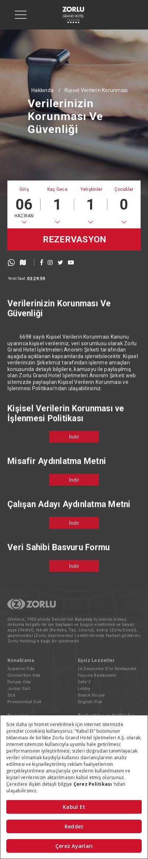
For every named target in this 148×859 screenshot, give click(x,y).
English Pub (90, 702)
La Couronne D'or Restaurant (107, 668)
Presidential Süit (24, 702)
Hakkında (42, 90)
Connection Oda (24, 675)
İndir (74, 446)
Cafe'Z (84, 682)
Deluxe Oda (19, 682)
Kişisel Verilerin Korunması (96, 90)
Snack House (91, 695)
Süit (11, 695)
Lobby (84, 688)
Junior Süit (18, 688)
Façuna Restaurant (97, 675)
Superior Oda (20, 668)
